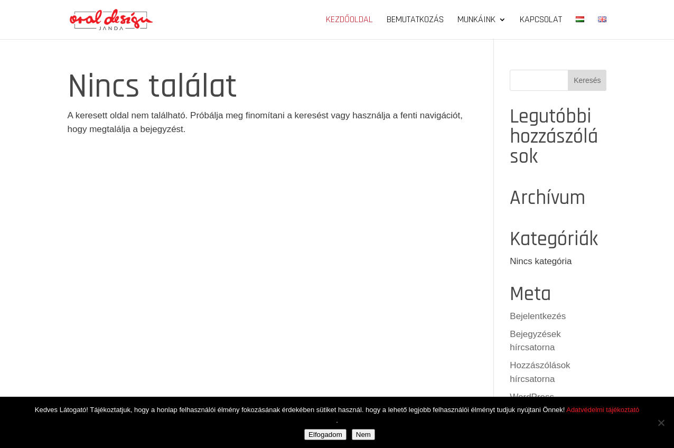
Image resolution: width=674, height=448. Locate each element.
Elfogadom (325, 434)
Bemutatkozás (415, 20)
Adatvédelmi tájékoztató (602, 410)
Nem (363, 434)
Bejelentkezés (538, 316)
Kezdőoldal (349, 20)
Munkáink (476, 20)
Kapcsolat (541, 20)
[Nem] (661, 422)
